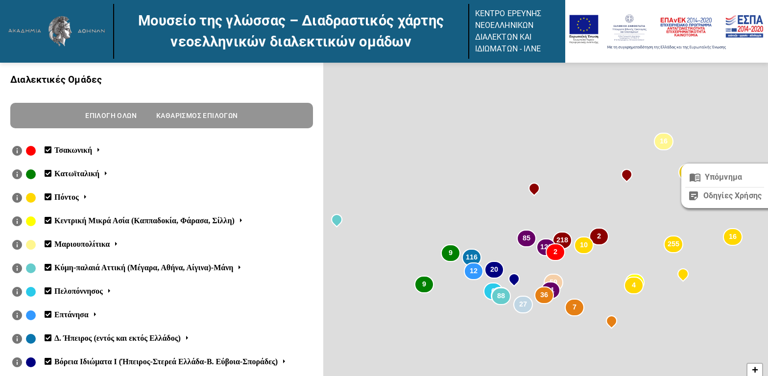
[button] (555, 253)
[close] (724, 177)
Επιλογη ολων (111, 116)
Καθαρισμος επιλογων (197, 116)
